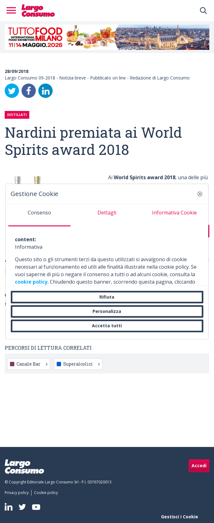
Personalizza (107, 311)
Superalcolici (81, 364)
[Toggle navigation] (13, 10)
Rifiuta (106, 297)
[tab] (39, 215)
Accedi (199, 465)
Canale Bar (32, 364)
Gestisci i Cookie (179, 517)
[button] (200, 194)
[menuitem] (18, 493)
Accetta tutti (107, 326)
